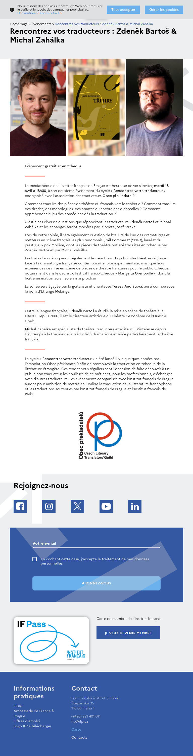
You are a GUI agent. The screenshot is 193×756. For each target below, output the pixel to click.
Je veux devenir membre (128, 633)
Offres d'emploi (27, 721)
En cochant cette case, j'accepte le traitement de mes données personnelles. (95, 561)
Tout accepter (123, 9)
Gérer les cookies (164, 9)
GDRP (18, 706)
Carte (76, 729)
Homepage (19, 24)
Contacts (79, 737)
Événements (41, 24)
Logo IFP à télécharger (33, 726)
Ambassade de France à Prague (34, 713)
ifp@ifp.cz (79, 721)
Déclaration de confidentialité (39, 13)
